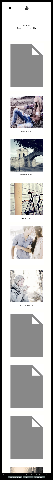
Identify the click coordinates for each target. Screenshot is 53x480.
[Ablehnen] (51, 476)
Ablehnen (28, 477)
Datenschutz (39, 477)
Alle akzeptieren (15, 477)
